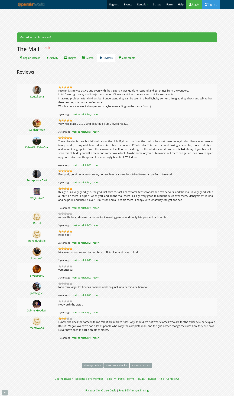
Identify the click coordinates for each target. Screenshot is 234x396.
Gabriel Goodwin (37, 310)
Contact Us (172, 378)
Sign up (211, 4)
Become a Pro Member (89, 378)
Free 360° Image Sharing (134, 390)
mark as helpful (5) (81, 182)
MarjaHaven (37, 198)
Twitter (152, 378)
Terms (131, 378)
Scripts (157, 4)
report (96, 114)
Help (181, 4)
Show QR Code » (92, 365)
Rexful (37, 223)
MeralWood (37, 328)
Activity (52, 57)
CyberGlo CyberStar (37, 147)
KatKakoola (37, 96)
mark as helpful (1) (81, 312)
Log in (194, 4)
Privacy (141, 378)
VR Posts (119, 378)
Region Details (30, 57)
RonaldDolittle (37, 240)
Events (128, 4)
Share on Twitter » (141, 365)
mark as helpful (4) (81, 207)
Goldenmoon (37, 129)
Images (70, 57)
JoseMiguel (36, 293)
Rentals (142, 4)
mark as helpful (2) (81, 242)
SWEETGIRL (37, 275)
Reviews (106, 57)
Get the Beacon (64, 378)
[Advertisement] (117, 20)
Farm (169, 4)
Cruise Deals (108, 390)
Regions (114, 4)
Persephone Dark (37, 180)
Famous (37, 258)
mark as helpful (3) (81, 225)
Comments (127, 57)
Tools (109, 378)
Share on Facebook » (116, 365)
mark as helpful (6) (81, 114)
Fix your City (92, 390)
